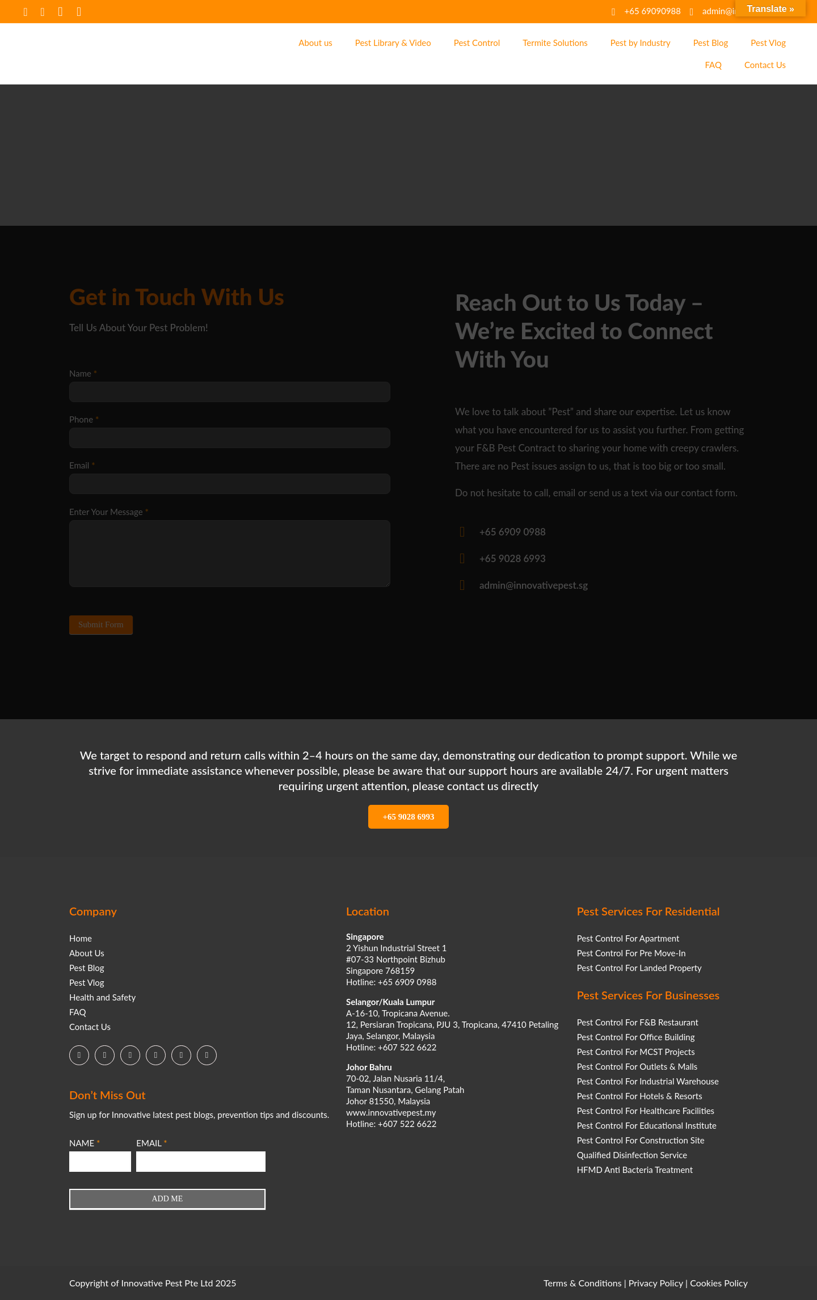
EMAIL (151, 1143)
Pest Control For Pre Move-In (631, 953)
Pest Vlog (86, 982)
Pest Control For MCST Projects (636, 1051)
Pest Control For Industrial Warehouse (648, 1081)
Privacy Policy (656, 1282)
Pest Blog (86, 968)
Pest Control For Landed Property (639, 968)
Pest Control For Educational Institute (647, 1125)
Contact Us (90, 1027)
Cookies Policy (719, 1282)
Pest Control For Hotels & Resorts (639, 1096)
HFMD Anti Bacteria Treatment (635, 1169)
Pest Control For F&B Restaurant (637, 1022)
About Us (86, 953)
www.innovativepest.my (391, 1112)
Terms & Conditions (583, 1282)
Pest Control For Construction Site (641, 1140)
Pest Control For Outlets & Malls (637, 1066)
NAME (84, 1143)
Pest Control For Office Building (636, 1037)
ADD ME (167, 1199)
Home (80, 938)
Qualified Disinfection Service (632, 1155)
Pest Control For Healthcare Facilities (645, 1110)
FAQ (77, 1012)
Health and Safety (102, 997)
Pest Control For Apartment (628, 938)
